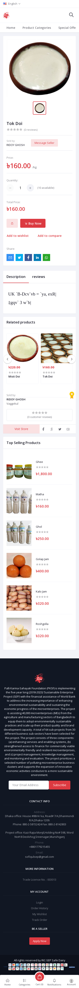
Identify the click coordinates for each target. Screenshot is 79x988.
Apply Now (39, 941)
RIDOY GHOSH (16, 145)
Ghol (39, 527)
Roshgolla (42, 624)
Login (39, 902)
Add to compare (50, 236)
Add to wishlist (18, 236)
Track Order (39, 920)
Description (16, 276)
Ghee (39, 462)
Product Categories (37, 28)
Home (11, 28)
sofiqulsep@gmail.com (39, 857)
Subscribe (59, 785)
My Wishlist (39, 914)
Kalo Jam (41, 591)
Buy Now (33, 223)
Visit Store (21, 429)
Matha (40, 494)
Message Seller (44, 143)
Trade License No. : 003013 (39, 879)
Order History (39, 908)
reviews (38, 276)
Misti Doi (14, 376)
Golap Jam (42, 559)
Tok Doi (48, 376)
